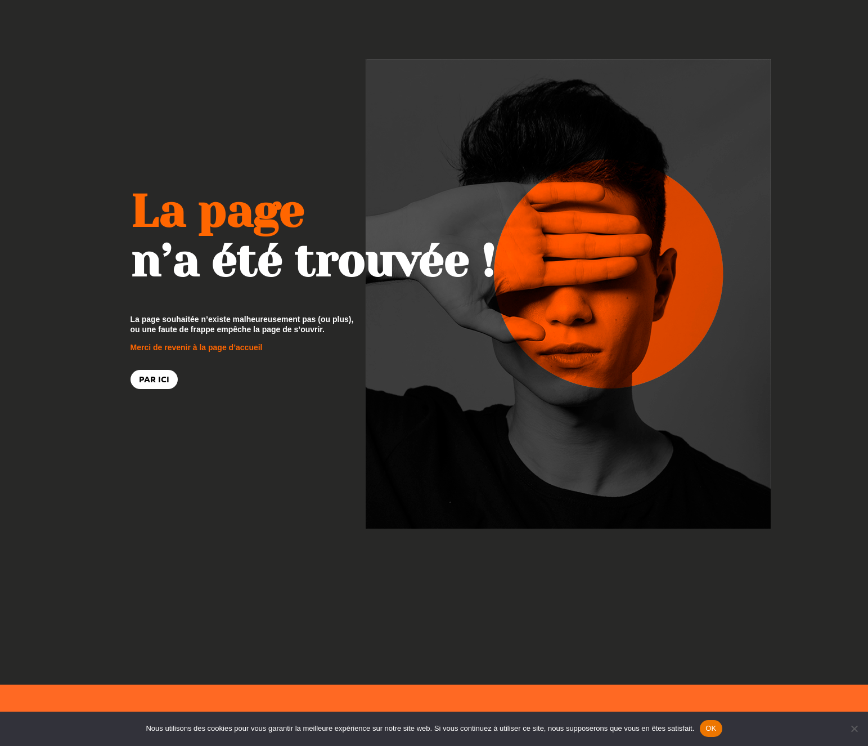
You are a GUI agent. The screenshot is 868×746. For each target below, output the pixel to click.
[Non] (854, 728)
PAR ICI (154, 379)
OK (710, 728)
